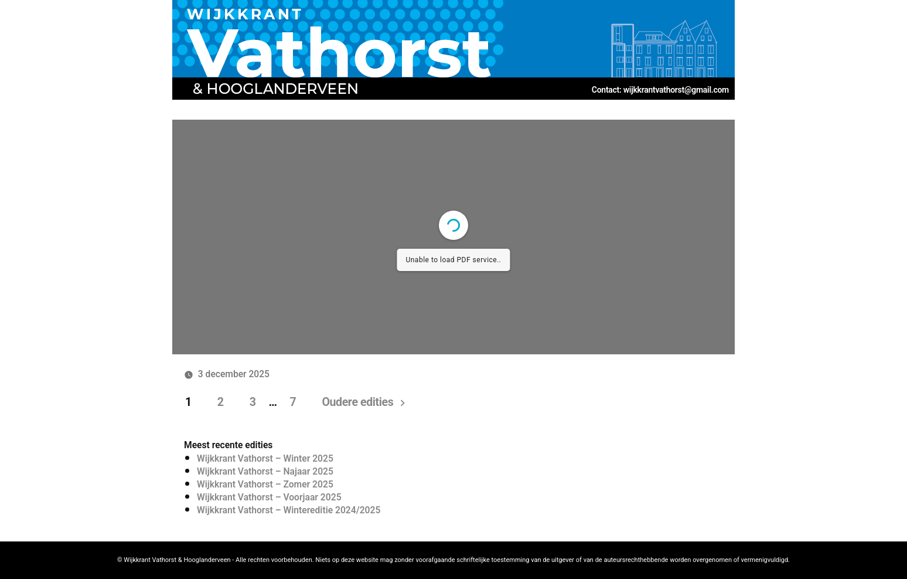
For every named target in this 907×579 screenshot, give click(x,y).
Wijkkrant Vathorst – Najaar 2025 (265, 471)
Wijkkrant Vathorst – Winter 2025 (265, 458)
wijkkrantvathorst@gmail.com (676, 89)
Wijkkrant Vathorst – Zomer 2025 (265, 484)
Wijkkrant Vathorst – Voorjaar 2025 (269, 497)
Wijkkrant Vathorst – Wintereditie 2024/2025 (288, 510)
